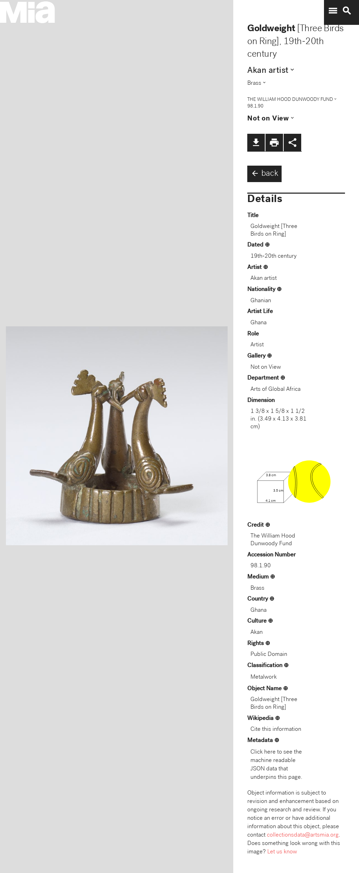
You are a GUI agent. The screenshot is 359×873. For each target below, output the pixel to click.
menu (332, 11)
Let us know (282, 852)
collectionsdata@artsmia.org (303, 835)
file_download (256, 142)
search (346, 11)
